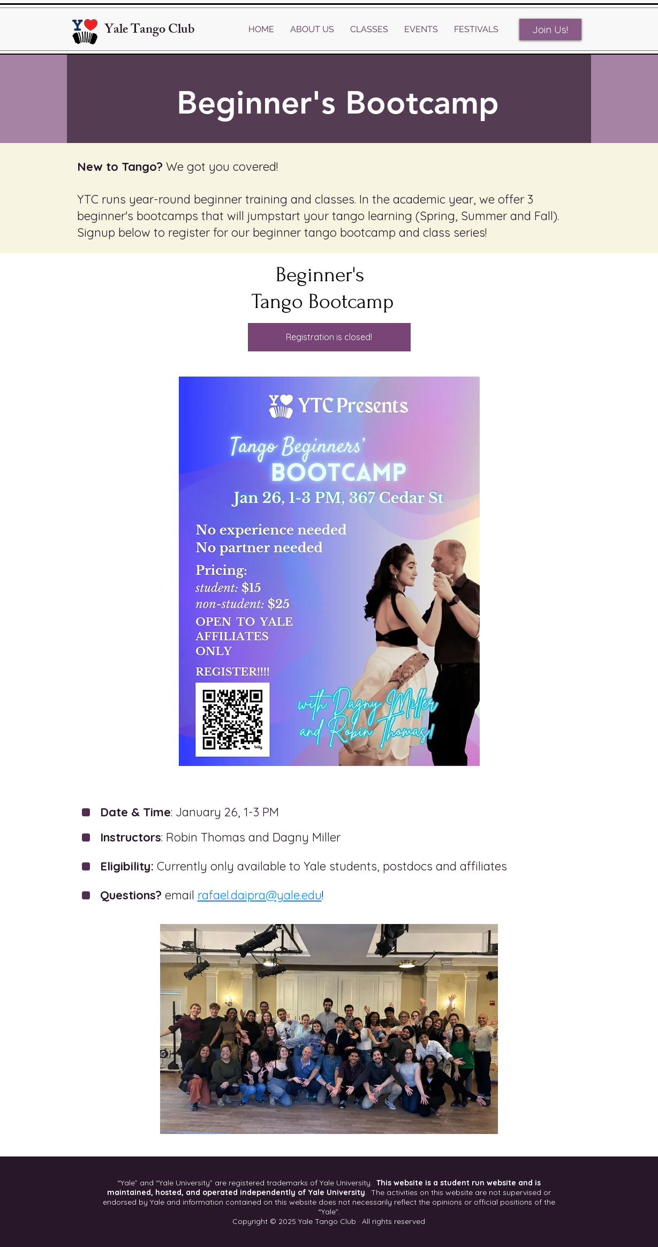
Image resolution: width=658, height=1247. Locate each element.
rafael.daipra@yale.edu (260, 895)
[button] (312, 29)
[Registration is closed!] (329, 337)
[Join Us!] (550, 29)
